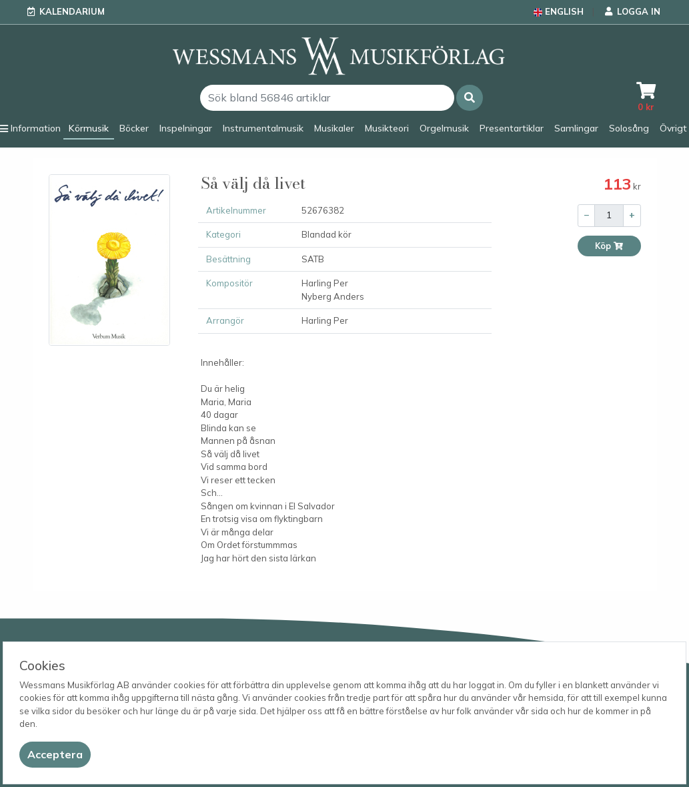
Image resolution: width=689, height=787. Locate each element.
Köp (609, 246)
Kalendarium (72, 11)
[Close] (55, 755)
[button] (469, 98)
